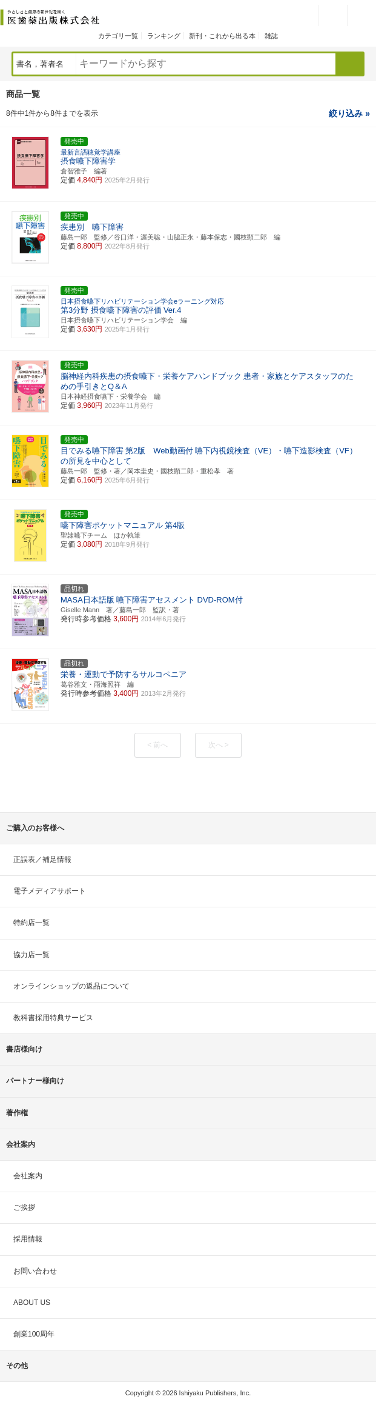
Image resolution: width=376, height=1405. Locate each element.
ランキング (163, 35)
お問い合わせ (35, 1271)
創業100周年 (33, 1334)
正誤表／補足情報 (42, 859)
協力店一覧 (31, 954)
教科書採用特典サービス (53, 1017)
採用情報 (27, 1239)
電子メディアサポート (49, 891)
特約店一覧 (31, 922)
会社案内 (27, 1176)
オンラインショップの (71, 986)
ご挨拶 (24, 1207)
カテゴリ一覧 (118, 35)
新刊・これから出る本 (222, 35)
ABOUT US (31, 1302)
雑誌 (271, 35)
